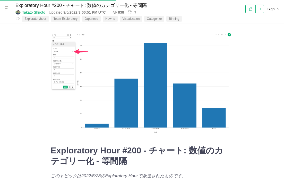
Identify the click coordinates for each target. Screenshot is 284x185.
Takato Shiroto (33, 12)
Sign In (273, 9)
